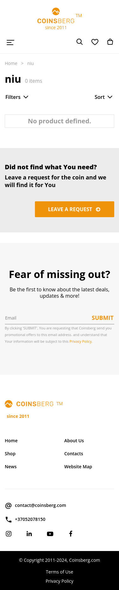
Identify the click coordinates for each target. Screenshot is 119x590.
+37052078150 (25, 519)
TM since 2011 (59, 19)
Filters (17, 97)
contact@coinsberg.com (35, 505)
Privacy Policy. (81, 341)
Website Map (78, 467)
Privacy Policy (59, 581)
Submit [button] (103, 317)
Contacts (73, 454)
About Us (74, 441)
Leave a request (74, 209)
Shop (10, 454)
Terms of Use (59, 572)
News (11, 467)
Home (11, 63)
